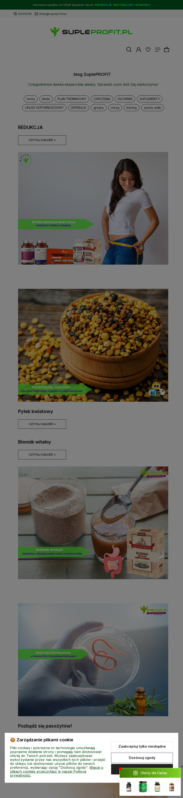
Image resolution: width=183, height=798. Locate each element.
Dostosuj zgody (142, 757)
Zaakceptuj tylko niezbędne (142, 746)
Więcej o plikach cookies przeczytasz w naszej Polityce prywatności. (56, 771)
